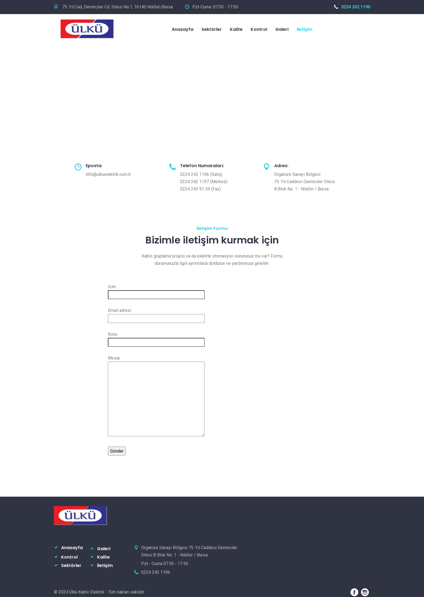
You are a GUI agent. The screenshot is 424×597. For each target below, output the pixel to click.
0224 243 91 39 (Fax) (200, 189)
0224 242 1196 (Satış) (201, 174)
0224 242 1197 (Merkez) (203, 181)
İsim (156, 290)
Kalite (236, 29)
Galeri (282, 29)
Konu (156, 338)
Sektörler (211, 29)
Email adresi (156, 314)
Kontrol (259, 29)
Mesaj (156, 396)
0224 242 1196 (352, 6)
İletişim (304, 29)
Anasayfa (182, 29)
